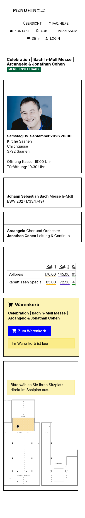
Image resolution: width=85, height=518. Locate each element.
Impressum (66, 31)
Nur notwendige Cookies (43, 315)
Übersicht (32, 23)
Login (53, 38)
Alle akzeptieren (41, 305)
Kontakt (20, 31)
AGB (41, 31)
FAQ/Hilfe (59, 23)
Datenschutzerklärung (42, 293)
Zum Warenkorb (29, 331)
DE (33, 38)
